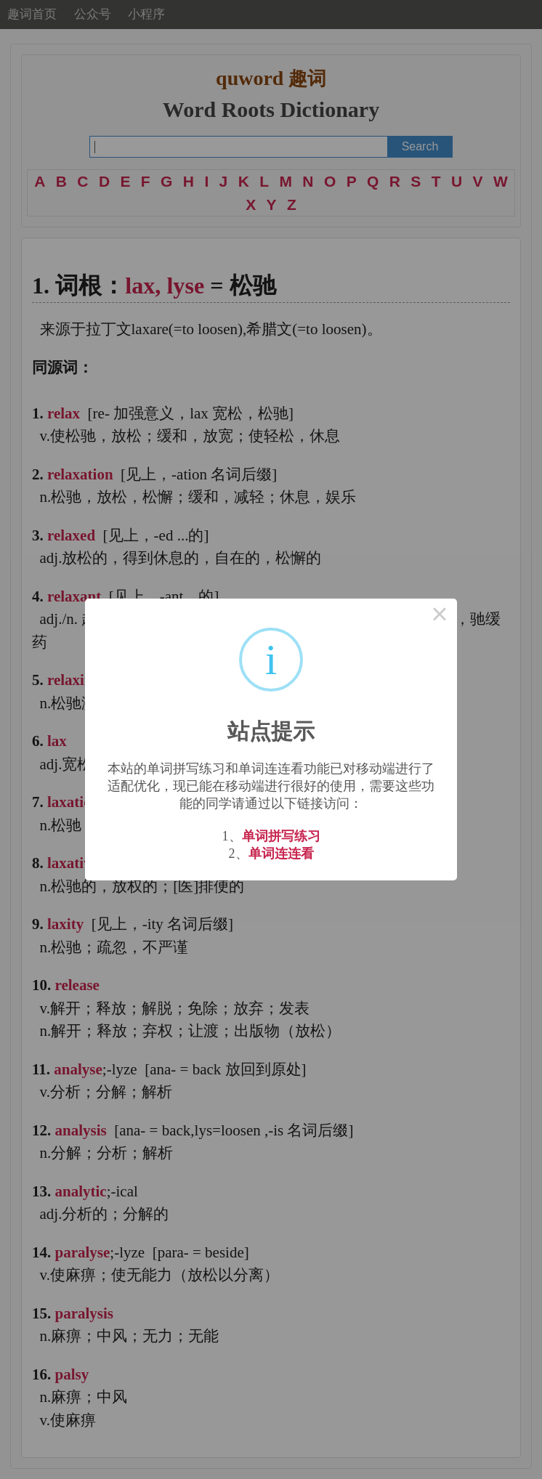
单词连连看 (281, 853)
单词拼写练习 (281, 836)
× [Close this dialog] (439, 616)
